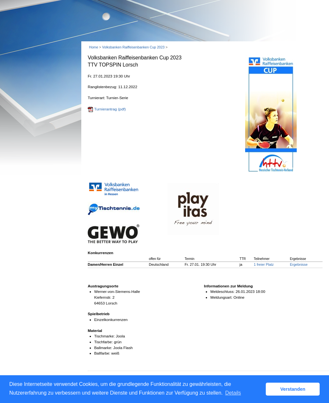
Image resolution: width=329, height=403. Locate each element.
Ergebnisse (299, 264)
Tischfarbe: (103, 342)
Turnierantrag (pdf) (110, 109)
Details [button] (233, 393)
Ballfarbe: (102, 353)
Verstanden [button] (292, 389)
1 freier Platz (264, 264)
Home (93, 47)
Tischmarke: (104, 336)
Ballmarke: (103, 348)
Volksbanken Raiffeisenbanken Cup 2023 (133, 47)
